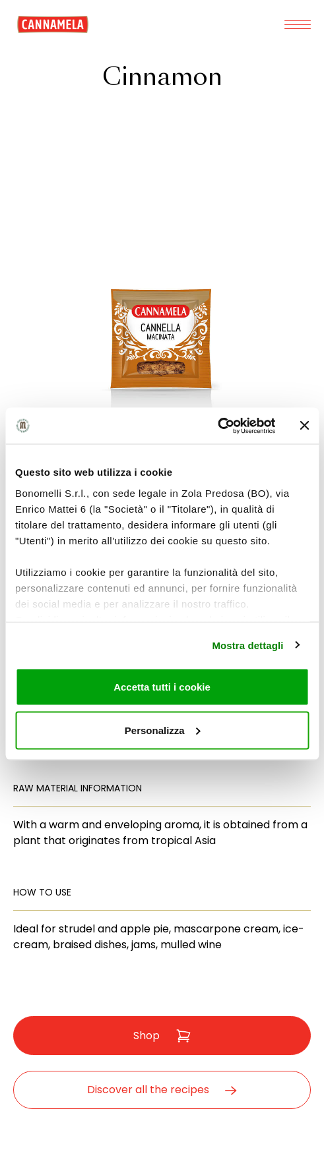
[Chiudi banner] (304, 425)
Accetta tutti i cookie (162, 687)
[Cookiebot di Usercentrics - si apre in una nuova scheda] (217, 425)
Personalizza (163, 729)
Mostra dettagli (247, 644)
